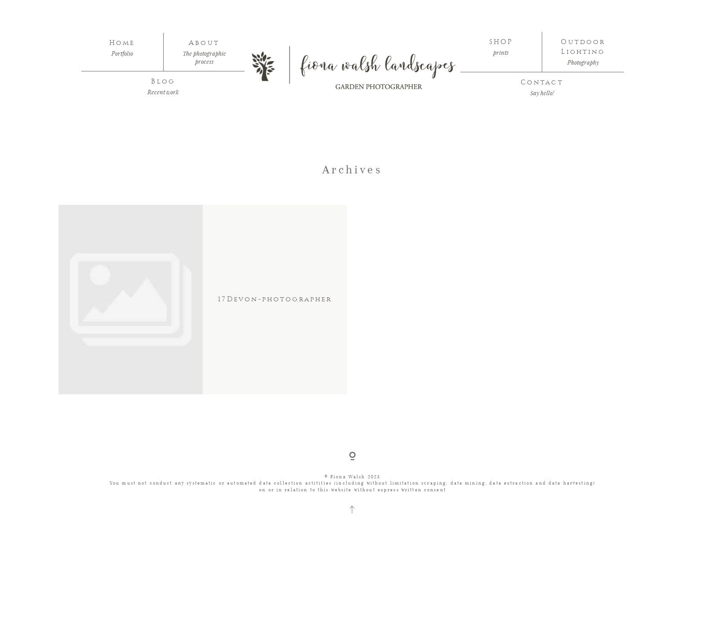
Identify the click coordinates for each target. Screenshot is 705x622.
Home (122, 43)
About (204, 43)
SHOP (501, 42)
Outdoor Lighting (583, 47)
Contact (542, 82)
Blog (162, 81)
